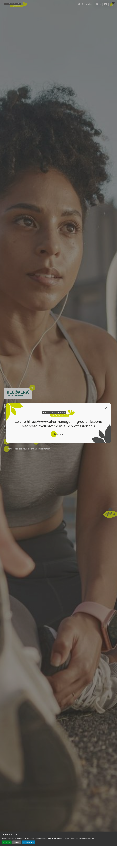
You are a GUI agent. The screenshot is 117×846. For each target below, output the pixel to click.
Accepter (6, 842)
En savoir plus (28, 842)
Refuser (17, 842)
